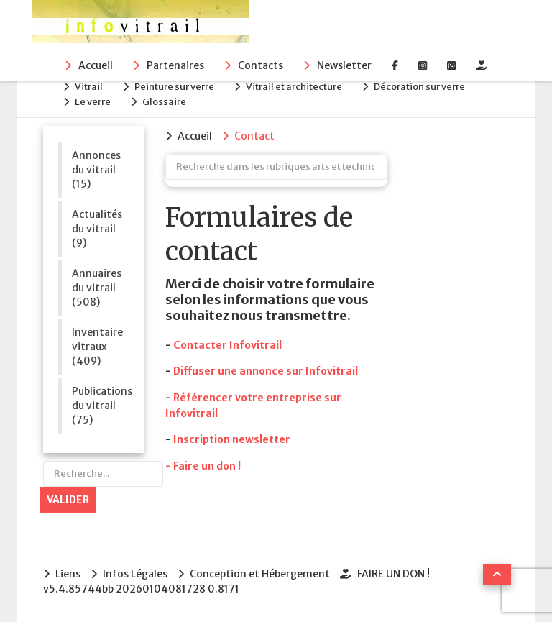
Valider (68, 499)
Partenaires (175, 65)
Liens (67, 573)
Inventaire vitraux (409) (97, 346)
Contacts (260, 65)
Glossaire (164, 102)
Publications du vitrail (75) (100, 405)
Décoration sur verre (419, 87)
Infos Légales (135, 573)
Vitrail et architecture (294, 87)
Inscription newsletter (231, 439)
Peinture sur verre (174, 87)
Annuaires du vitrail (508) (96, 287)
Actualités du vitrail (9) (97, 229)
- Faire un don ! (203, 465)
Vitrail (89, 87)
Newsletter (344, 65)
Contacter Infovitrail (227, 345)
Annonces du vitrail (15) (96, 170)
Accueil (95, 65)
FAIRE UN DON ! (393, 573)
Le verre (93, 102)
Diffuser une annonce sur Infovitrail (265, 371)
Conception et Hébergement (260, 573)
